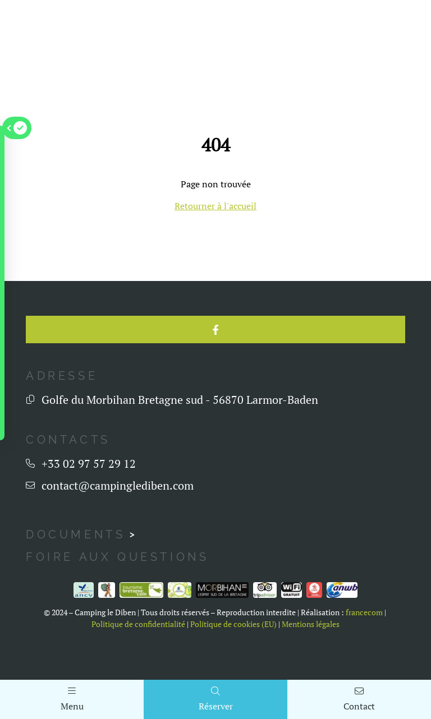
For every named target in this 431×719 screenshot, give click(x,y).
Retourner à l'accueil (215, 206)
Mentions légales (311, 660)
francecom (364, 648)
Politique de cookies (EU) (233, 660)
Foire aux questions (117, 593)
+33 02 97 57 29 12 (89, 499)
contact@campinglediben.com (118, 521)
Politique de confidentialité (138, 660)
